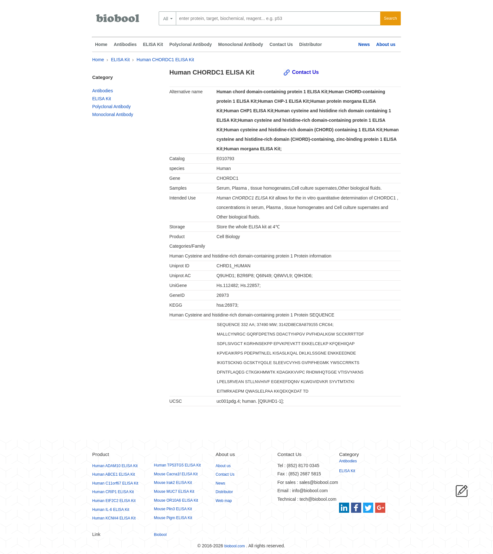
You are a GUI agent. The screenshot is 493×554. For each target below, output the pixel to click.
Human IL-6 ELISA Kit (110, 509)
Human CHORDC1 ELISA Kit (165, 59)
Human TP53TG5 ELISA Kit (177, 465)
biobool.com (234, 546)
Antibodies (125, 44)
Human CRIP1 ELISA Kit (113, 492)
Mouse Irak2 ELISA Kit (173, 482)
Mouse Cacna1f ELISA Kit (176, 474)
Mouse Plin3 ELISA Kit (173, 509)
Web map (224, 501)
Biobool (160, 534)
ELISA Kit (153, 44)
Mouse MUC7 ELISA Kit (174, 491)
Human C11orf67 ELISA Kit (115, 483)
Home (101, 44)
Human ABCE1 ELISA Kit (113, 474)
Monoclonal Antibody (240, 44)
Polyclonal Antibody (191, 44)
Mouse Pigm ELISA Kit (173, 518)
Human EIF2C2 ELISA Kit (114, 501)
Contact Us (281, 44)
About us (385, 44)
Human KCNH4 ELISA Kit (114, 518)
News (364, 44)
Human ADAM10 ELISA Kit (115, 466)
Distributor (310, 44)
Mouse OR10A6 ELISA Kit (176, 500)
